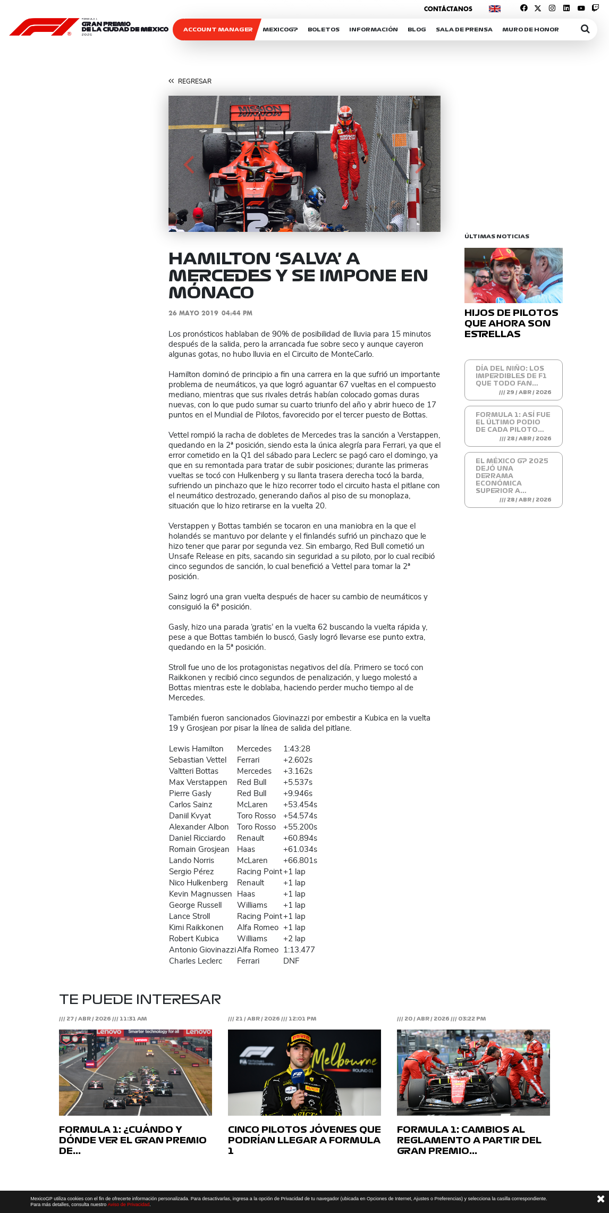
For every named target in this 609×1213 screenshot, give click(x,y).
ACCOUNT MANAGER (218, 29)
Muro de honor (530, 29)
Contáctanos (448, 9)
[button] (188, 164)
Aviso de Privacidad (128, 1204)
